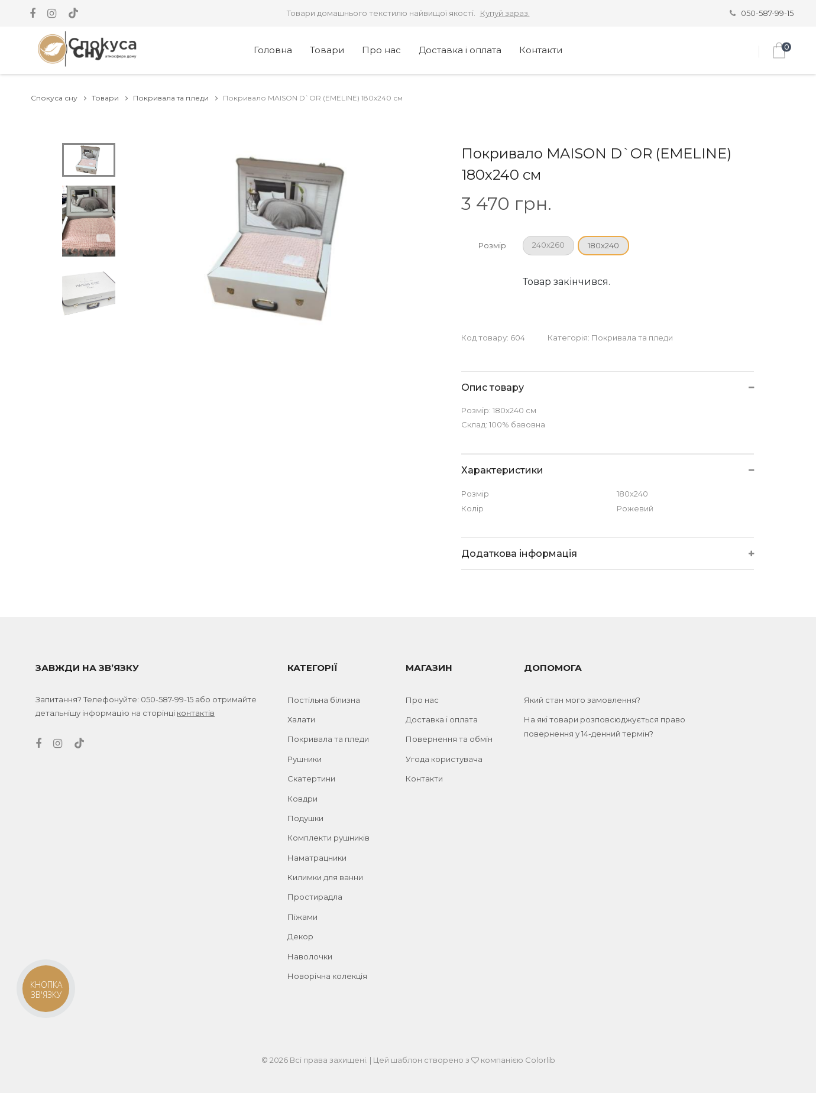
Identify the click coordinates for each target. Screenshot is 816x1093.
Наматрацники (317, 857)
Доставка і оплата (460, 50)
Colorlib (540, 1060)
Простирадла (314, 896)
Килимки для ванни (325, 877)
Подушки (305, 818)
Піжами (302, 917)
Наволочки (309, 956)
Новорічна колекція (327, 976)
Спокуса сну (58, 97)
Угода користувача (444, 759)
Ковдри (302, 798)
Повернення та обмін (449, 739)
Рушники (304, 759)
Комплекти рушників (328, 837)
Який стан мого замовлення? (582, 700)
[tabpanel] (281, 238)
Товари (327, 50)
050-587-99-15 (767, 13)
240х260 (548, 244)
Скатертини (311, 778)
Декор (300, 936)
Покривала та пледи (175, 97)
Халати (301, 719)
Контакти (540, 50)
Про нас (381, 50)
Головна (273, 50)
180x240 (603, 245)
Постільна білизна (323, 700)
